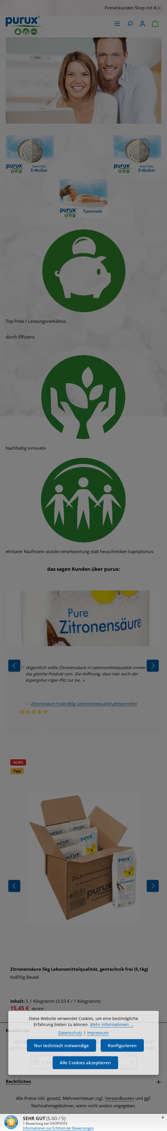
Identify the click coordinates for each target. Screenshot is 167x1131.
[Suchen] (130, 23)
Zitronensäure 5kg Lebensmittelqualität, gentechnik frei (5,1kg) (79, 969)
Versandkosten (119, 1098)
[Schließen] (159, 7)
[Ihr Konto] (142, 23)
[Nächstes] (12, 154)
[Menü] (117, 23)
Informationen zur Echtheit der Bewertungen (58, 1128)
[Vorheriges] (14, 886)
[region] (83, 8)
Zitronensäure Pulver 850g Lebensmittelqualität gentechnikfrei (84, 703)
